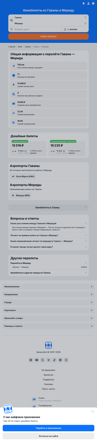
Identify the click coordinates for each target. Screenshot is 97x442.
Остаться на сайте (48, 436)
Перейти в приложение (48, 428)
